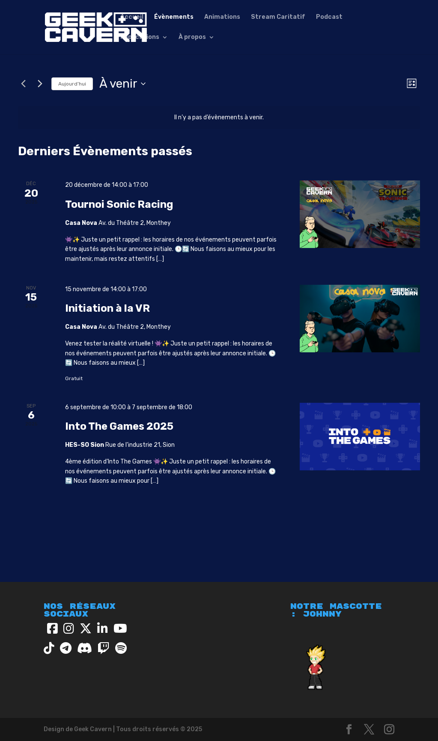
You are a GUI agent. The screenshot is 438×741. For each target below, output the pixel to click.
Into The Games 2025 (119, 426)
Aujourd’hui (72, 84)
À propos (192, 37)
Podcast (329, 17)
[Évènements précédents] (23, 84)
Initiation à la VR (107, 308)
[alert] (219, 118)
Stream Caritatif (278, 17)
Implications (139, 37)
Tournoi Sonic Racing (119, 204)
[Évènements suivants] (40, 84)
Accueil (131, 17)
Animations (222, 17)
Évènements (174, 17)
